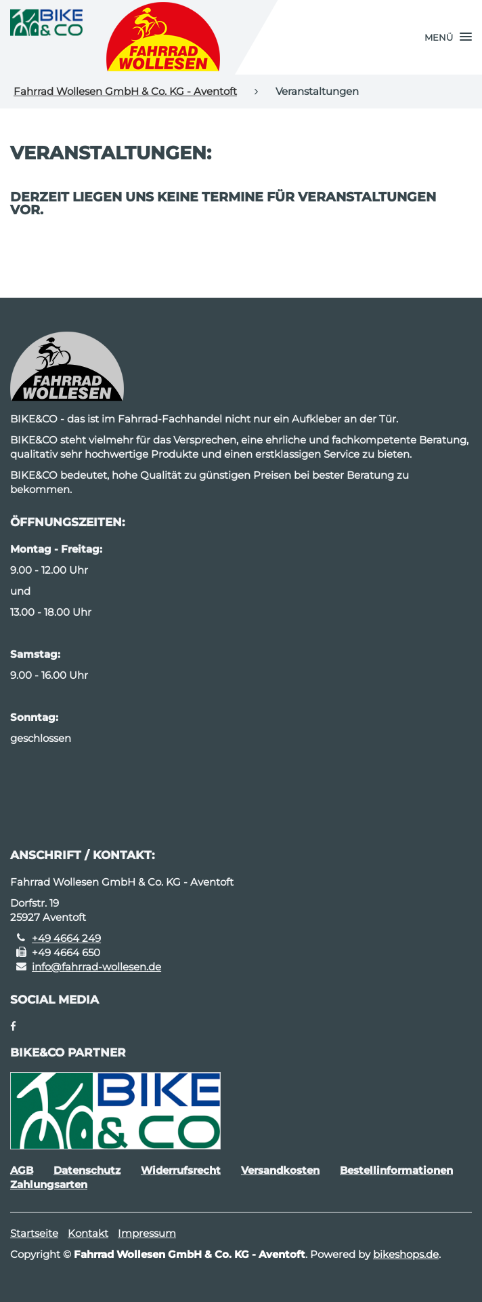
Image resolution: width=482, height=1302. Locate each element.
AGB (21, 1170)
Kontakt (88, 1233)
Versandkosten (280, 1170)
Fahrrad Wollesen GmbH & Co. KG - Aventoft (125, 91)
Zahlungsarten (48, 1184)
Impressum (147, 1233)
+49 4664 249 (66, 938)
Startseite (34, 1233)
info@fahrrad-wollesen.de (96, 966)
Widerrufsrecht (181, 1170)
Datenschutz (87, 1170)
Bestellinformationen (396, 1170)
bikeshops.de (406, 1254)
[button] (448, 37)
